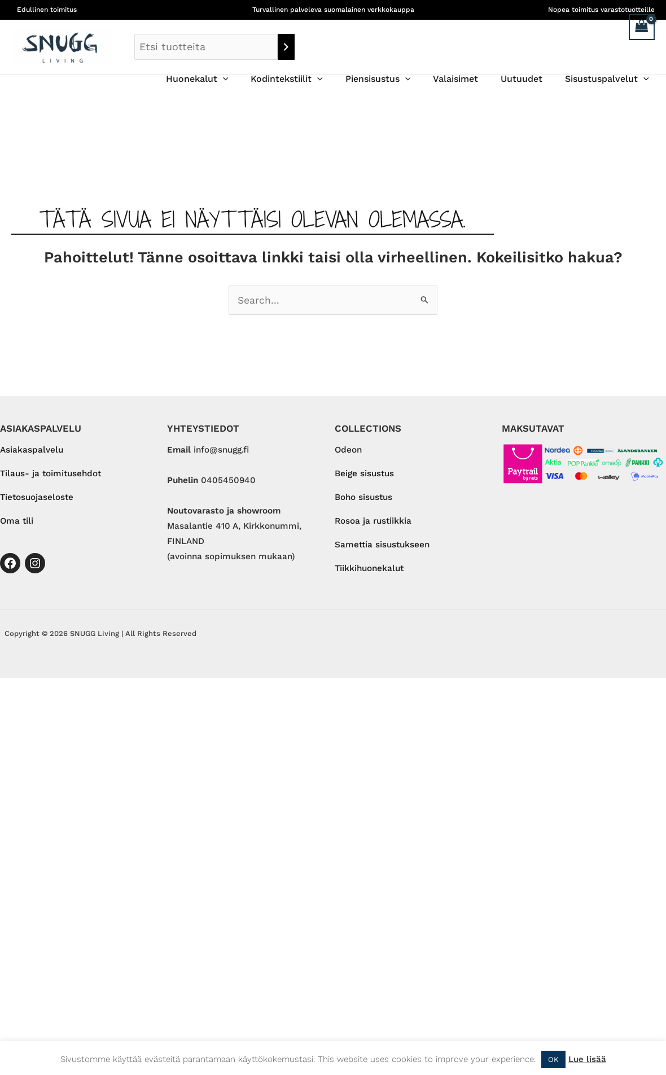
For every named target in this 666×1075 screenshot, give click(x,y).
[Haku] (286, 47)
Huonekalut (222, 79)
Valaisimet (466, 78)
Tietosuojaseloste (36, 498)
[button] (247, 79)
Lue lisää (587, 1059)
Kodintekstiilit (307, 79)
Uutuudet (528, 78)
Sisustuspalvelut (609, 79)
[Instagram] (35, 564)
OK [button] (553, 1059)
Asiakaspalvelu (31, 450)
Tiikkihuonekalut (369, 570)
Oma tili (16, 522)
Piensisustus (394, 79)
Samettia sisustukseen (382, 546)
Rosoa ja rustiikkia (373, 522)
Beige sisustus (364, 474)
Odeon (348, 450)
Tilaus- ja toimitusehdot (50, 474)
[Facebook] (10, 564)
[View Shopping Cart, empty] (642, 27)
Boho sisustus (363, 498)
